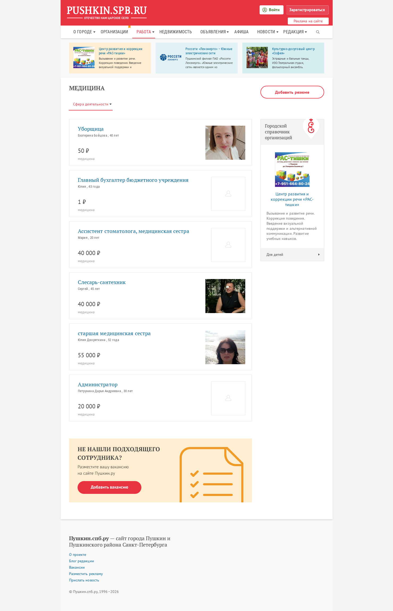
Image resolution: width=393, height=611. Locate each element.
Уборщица (91, 129)
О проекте (77, 554)
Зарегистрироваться (307, 9)
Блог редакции (81, 561)
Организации (114, 31)
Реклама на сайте (308, 21)
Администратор (97, 384)
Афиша (241, 31)
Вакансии (77, 567)
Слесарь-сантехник (102, 282)
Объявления (213, 31)
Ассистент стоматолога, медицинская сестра (133, 231)
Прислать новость (84, 580)
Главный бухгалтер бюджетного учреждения (133, 180)
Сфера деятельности (91, 104)
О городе (82, 31)
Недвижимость (175, 31)
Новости (266, 31)
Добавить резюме (292, 92)
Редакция (293, 31)
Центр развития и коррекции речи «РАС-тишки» (292, 199)
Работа (144, 31)
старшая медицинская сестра (114, 333)
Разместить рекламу (86, 573)
